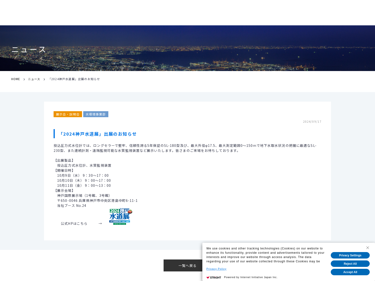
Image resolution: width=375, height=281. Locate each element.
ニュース (34, 78)
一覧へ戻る (187, 265)
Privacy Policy (216, 268)
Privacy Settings (350, 255)
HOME (15, 78)
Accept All (350, 272)
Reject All (350, 263)
